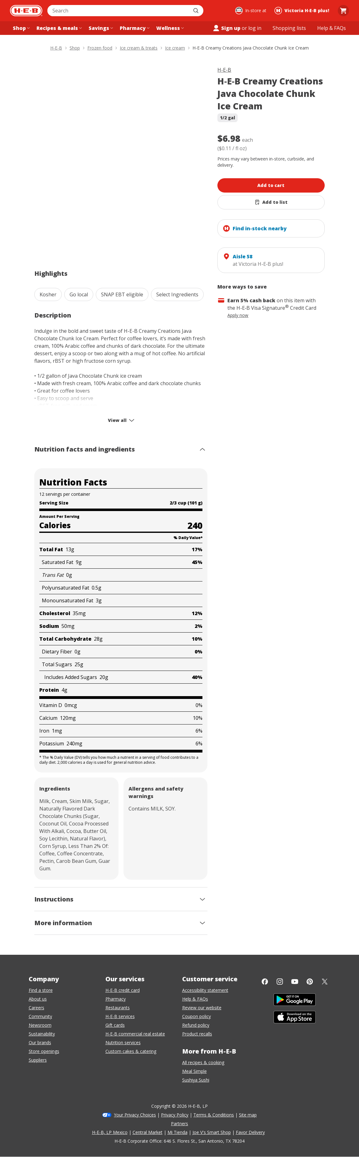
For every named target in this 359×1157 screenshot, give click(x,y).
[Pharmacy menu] (134, 28)
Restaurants (117, 1008)
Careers (36, 1008)
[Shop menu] (20, 28)
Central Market (148, 1132)
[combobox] (118, 10)
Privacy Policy (174, 1115)
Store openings (44, 1051)
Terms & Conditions (213, 1115)
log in (254, 28)
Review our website (201, 1008)
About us (38, 999)
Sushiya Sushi (195, 1080)
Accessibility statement (205, 990)
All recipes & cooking (203, 1062)
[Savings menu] (100, 28)
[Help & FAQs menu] (331, 28)
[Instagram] (280, 981)
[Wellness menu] (169, 28)
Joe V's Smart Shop (211, 1132)
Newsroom (40, 1025)
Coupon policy (196, 1016)
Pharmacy (115, 999)
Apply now (237, 315)
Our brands (40, 1042)
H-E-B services (120, 1016)
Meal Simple (194, 1071)
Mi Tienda (177, 1132)
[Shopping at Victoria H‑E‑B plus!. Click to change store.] (303, 10)
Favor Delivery (250, 1132)
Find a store (41, 990)
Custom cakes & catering (130, 1051)
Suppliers (38, 1060)
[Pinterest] (310, 981)
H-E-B (224, 69)
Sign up (226, 28)
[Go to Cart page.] (343, 10)
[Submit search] (196, 10)
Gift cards (115, 1025)
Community (40, 1016)
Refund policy (195, 1025)
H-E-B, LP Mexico (110, 1132)
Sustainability (42, 1034)
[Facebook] (265, 981)
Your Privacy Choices (135, 1115)
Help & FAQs (195, 999)
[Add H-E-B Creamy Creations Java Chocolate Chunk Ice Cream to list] (271, 202)
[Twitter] (325, 981)
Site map (248, 1115)
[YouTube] (295, 981)
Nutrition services (123, 1042)
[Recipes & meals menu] (58, 28)
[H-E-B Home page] (26, 10)
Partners (179, 1123)
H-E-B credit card (122, 990)
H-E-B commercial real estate (135, 1034)
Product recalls (197, 1034)
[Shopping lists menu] (289, 28)
